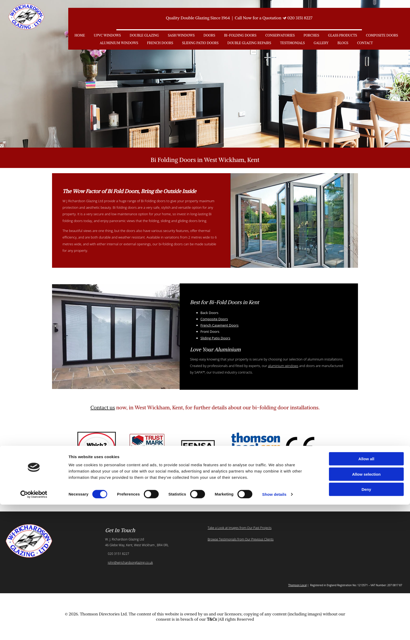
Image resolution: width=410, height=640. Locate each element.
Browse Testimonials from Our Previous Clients (241, 539)
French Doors (160, 43)
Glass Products (342, 35)
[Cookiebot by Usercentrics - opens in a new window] (34, 630)
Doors (209, 35)
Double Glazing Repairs (249, 43)
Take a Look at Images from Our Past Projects (239, 528)
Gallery (321, 43)
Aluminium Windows (119, 43)
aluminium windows (283, 365)
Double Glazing (144, 35)
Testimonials (292, 43)
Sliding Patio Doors (200, 43)
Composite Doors (382, 35)
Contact (365, 43)
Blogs (342, 43)
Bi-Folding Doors (240, 35)
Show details (274, 629)
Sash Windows (181, 35)
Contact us (102, 407)
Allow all (366, 594)
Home (80, 35)
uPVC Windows (107, 35)
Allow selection (366, 609)
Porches (311, 35)
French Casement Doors (220, 325)
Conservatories (280, 35)
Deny (366, 624)
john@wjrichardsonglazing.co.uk (130, 562)
